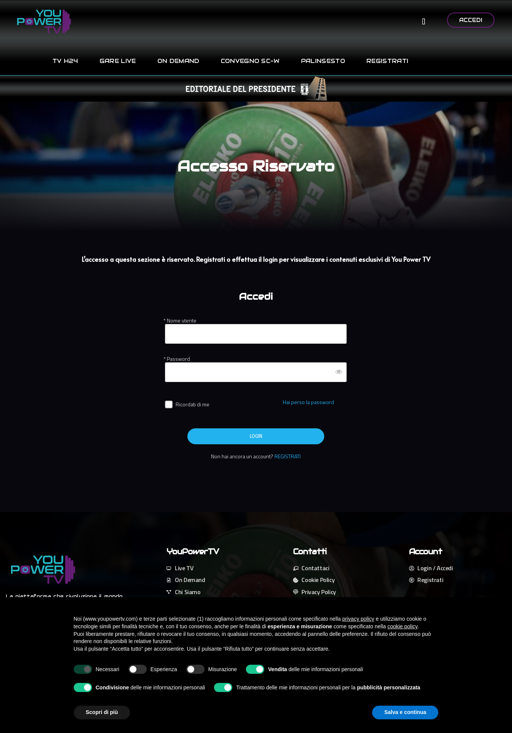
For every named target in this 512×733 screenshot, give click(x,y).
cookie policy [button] (402, 626)
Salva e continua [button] (405, 712)
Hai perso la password (308, 402)
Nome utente (182, 320)
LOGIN (256, 436)
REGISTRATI (287, 456)
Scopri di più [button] (102, 712)
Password (178, 358)
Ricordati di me (192, 404)
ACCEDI (470, 20)
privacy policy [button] (358, 619)
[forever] (169, 404)
